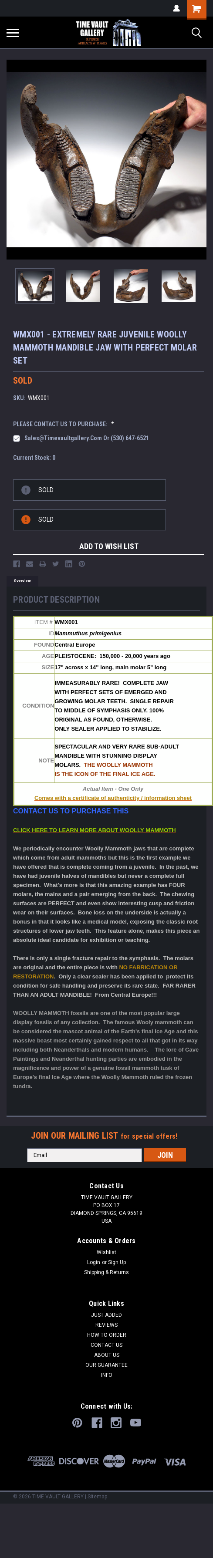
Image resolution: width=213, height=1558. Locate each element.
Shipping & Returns (106, 1272)
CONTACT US (106, 1345)
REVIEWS (106, 1325)
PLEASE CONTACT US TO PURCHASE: (63, 424)
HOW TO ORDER (106, 1335)
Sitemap (97, 1497)
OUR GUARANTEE (106, 1365)
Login (93, 1262)
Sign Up (117, 1262)
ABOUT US (106, 1355)
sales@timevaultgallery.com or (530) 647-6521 (86, 438)
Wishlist (106, 1252)
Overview (22, 581)
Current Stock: (34, 457)
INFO (106, 1375)
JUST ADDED (106, 1315)
